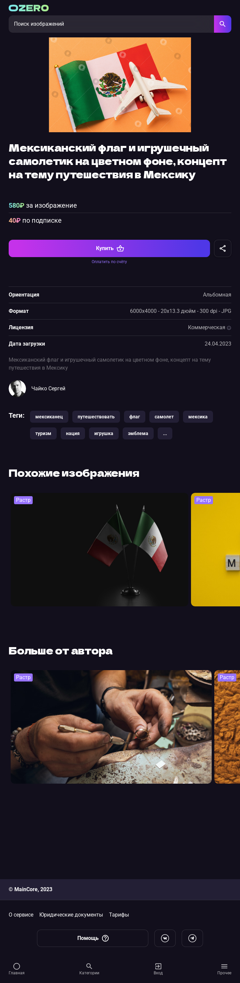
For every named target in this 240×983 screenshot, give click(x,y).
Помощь (93, 938)
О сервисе (21, 915)
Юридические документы (71, 915)
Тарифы (119, 915)
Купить (110, 320)
